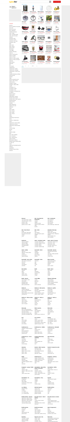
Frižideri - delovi (24, 273)
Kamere (36, 318)
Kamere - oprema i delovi (39, 320)
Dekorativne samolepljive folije (27, 314)
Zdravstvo (11, 150)
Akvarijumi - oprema (38, 370)
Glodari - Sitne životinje (38, 372)
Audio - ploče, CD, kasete (13, 35)
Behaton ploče (50, 329)
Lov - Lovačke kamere (25, 393)
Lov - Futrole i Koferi (25, 392)
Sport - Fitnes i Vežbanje (13, 134)
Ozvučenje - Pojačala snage (39, 246)
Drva (35, 343)
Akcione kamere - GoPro (26, 279)
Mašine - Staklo (24, 352)
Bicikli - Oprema (11, 46)
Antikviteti (11, 37)
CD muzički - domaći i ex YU (52, 245)
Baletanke (23, 298)
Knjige (23, 356)
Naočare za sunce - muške (26, 224)
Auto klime (23, 265)
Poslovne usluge (12, 128)
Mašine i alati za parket (38, 333)
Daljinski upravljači (25, 256)
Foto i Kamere (11, 66)
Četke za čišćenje (50, 279)
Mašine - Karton (50, 231)
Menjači (49, 273)
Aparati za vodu (37, 389)
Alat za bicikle (50, 270)
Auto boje (23, 263)
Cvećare (36, 279)
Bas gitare (36, 408)
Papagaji (36, 380)
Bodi (48, 299)
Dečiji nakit (49, 411)
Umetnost (11, 146)
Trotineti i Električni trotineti (52, 400)
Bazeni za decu (24, 291)
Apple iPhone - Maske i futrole (27, 398)
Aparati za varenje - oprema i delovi (39, 225)
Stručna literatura (25, 358)
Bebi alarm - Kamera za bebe (39, 290)
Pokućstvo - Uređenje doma (14, 120)
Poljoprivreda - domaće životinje (14, 125)
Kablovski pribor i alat (25, 412)
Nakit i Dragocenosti (12, 104)
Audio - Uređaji (11, 33)
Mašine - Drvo (24, 348)
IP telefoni (23, 409)
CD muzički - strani (51, 246)
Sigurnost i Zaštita (12, 132)
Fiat (35, 265)
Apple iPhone (50, 388)
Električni (36, 273)
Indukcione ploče (24, 275)
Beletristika (23, 359)
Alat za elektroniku (51, 311)
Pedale (49, 275)
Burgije (23, 231)
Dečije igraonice (24, 294)
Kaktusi (36, 283)
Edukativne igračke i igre (52, 292)
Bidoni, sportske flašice (25, 284)
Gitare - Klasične (37, 412)
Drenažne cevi (50, 333)
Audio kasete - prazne (51, 244)
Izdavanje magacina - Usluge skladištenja (52, 420)
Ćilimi (22, 318)
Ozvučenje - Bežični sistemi (39, 241)
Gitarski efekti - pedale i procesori (40, 413)
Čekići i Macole (37, 232)
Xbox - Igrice (50, 322)
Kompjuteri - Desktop (12, 83)
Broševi (49, 409)
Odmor (10, 108)
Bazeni (49, 264)
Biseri (49, 408)
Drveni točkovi (24, 321)
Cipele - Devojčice (25, 301)
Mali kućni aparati (12, 93)
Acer (48, 393)
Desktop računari (50, 358)
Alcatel (49, 391)
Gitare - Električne (38, 411)
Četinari (36, 282)
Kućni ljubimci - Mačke (13, 88)
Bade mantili (37, 301)
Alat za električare (51, 219)
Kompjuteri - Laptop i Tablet (13, 84)
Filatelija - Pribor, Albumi (38, 360)
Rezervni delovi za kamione (39, 350)
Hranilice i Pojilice (37, 383)
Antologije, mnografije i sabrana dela (27, 362)
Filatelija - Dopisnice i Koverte (39, 359)
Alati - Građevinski (12, 30)
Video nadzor (50, 309)
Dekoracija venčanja (25, 311)
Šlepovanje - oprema (38, 353)
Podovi (10, 121)
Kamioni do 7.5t (50, 352)
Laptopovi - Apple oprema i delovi (27, 370)
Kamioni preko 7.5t (51, 353)
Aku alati (36, 220)
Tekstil (10, 143)
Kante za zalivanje (38, 284)
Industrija (10, 76)
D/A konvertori (24, 254)
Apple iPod (23, 251)
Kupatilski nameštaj (51, 383)
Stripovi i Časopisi (12, 138)
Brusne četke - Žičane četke (26, 232)
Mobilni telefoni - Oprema (13, 96)
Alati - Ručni (11, 27)
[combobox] (35, 2)
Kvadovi (49, 398)
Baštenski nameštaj (25, 420)
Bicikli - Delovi (11, 45)
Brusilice (36, 226)
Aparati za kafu (37, 388)
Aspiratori (23, 270)
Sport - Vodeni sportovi (13, 137)
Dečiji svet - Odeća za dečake (14, 58)
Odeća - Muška (11, 112)
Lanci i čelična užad (38, 349)
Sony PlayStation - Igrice (52, 318)
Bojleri (23, 271)
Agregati (36, 222)
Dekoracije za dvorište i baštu (26, 313)
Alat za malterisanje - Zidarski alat (53, 224)
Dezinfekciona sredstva (52, 284)
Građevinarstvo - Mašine (13, 68)
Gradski (36, 275)
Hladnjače (49, 350)
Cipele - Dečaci (24, 300)
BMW (35, 263)
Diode (49, 314)
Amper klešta (37, 311)
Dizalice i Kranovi (37, 329)
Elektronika (11, 63)
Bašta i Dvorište (11, 47)
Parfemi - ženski (37, 418)
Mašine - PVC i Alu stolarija (26, 350)
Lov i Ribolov (11, 92)
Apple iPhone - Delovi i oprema (27, 400)
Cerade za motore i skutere (39, 400)
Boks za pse (24, 380)
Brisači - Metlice (37, 254)
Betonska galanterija (25, 330)
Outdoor (10, 116)
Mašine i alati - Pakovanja (52, 232)
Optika (10, 114)
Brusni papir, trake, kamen (26, 233)
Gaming (10, 72)
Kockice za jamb (50, 342)
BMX (35, 270)
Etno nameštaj (24, 323)
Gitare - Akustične (38, 409)
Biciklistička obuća (25, 282)
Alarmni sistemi (50, 310)
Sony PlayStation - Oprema (52, 321)
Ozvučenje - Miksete (38, 244)
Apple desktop (50, 360)
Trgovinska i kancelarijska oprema (15, 145)
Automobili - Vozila (12, 42)
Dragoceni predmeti (51, 412)
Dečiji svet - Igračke (12, 55)
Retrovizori (36, 404)
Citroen (36, 264)
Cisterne (49, 349)
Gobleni (23, 246)
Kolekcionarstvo (12, 81)
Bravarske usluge (25, 332)
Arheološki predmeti (25, 245)
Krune (23, 236)
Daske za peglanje (51, 283)
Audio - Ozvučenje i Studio (13, 34)
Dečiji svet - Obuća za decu (27, 297)
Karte (48, 341)
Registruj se (14, 7)
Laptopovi (23, 368)
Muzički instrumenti (12, 100)
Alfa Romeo (36, 260)
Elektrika (36, 256)
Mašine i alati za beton (38, 332)
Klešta (36, 235)
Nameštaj (10, 103)
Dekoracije (11, 60)
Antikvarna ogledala (25, 241)
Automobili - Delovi (12, 38)
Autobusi (49, 348)
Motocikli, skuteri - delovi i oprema (15, 99)
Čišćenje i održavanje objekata (53, 282)
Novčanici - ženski (25, 223)
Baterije (36, 313)
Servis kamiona (37, 352)
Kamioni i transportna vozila (14, 79)
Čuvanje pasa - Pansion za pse (27, 382)
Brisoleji (23, 342)
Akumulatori (37, 252)
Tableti (23, 372)
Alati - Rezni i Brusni (12, 29)
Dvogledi (23, 389)
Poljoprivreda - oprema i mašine (14, 122)
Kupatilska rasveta (51, 382)
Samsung (49, 389)
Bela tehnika (24, 268)
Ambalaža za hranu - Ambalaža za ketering (53, 234)
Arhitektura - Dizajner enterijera (27, 328)
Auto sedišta (50, 254)
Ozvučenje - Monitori (38, 245)
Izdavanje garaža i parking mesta (53, 418)
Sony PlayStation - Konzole (52, 320)
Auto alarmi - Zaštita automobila (53, 253)
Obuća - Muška (11, 109)
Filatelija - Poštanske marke (39, 358)
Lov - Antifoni (24, 391)
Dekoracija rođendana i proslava (27, 310)
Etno (10, 64)
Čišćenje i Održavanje (12, 51)
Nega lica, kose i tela (12, 105)
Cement (49, 332)
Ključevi (36, 237)
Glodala (23, 234)
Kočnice (49, 272)
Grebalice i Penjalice (51, 373)
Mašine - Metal (24, 349)
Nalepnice (36, 401)
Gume (49, 271)
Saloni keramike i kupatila (52, 379)
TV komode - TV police (25, 418)
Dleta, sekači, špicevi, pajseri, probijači (39, 234)
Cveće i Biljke (11, 50)
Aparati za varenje (38, 223)
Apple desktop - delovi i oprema (53, 361)
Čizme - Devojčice (24, 303)
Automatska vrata (25, 341)
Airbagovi (36, 251)
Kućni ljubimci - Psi (12, 87)
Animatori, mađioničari (25, 289)
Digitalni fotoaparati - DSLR (39, 323)
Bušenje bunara (24, 333)
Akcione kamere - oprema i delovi (40, 322)
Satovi (10, 130)
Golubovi (36, 379)
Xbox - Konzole (50, 323)
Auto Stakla (36, 253)
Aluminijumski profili (51, 328)
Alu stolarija (24, 339)
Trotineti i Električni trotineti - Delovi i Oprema (53, 402)
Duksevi (36, 304)
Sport (10, 133)
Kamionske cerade (38, 348)
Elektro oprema (11, 62)
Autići (35, 362)
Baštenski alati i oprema (52, 260)
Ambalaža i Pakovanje (13, 31)
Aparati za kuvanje (38, 392)
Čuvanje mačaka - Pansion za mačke (52, 370)
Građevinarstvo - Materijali (13, 70)
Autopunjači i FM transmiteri (52, 251)
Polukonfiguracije (50, 359)
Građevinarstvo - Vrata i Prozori (14, 71)
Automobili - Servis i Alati (13, 41)
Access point (24, 408)
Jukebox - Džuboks (51, 340)
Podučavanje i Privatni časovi (14, 117)
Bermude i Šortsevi (38, 299)
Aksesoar (11, 25)
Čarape (36, 302)
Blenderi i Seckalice (38, 393)
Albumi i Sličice (37, 361)
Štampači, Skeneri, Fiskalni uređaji (15, 141)
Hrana (49, 374)
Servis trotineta (50, 403)
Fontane (49, 371)
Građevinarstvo (12, 67)
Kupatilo (10, 85)
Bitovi (35, 231)
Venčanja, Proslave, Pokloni (14, 149)
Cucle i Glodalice (37, 291)
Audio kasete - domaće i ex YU (53, 241)
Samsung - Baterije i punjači (26, 402)
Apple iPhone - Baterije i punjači (27, 399)
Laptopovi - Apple (24, 369)
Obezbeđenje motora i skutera (40, 402)
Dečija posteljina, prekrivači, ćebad (27, 292)
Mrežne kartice (24, 413)
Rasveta (10, 129)
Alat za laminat (50, 223)
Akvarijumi (36, 369)
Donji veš (36, 303)
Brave (36, 399)
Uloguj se (13, 6)
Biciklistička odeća (25, 283)
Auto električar (24, 264)
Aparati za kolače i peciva (39, 391)
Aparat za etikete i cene (52, 235)
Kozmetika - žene (37, 420)
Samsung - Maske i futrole (26, 401)
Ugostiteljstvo (11, 147)
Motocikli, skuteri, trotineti (13, 97)
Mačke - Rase (50, 368)
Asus (48, 392)
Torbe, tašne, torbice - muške (26, 219)
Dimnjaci (36, 342)
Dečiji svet (11, 52)
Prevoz (10, 126)
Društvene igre (50, 290)
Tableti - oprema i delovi (26, 373)
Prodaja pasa (24, 379)
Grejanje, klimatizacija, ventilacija (14, 74)
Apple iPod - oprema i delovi (26, 252)
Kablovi (23, 411)
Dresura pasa (24, 383)
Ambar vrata (24, 340)
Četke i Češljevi (24, 381)
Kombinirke (36, 330)
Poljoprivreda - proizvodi (13, 124)
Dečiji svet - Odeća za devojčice (14, 59)
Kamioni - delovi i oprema (13, 80)
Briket (36, 340)
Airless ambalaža (50, 237)
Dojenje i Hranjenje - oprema (39, 292)
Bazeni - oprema (50, 265)
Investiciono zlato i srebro (52, 413)
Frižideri (23, 272)
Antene (49, 252)
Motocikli (49, 399)
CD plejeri (23, 253)
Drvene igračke (50, 291)
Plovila (10, 118)
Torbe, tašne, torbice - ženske (26, 220)
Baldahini (49, 263)
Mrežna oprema (12, 101)
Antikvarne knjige (24, 360)
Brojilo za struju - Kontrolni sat (40, 314)
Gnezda (36, 381)
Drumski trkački (37, 272)
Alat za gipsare (50, 220)
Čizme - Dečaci (24, 302)
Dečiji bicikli (36, 271)
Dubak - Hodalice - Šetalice (39, 294)
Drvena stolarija (24, 343)
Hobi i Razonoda (12, 75)
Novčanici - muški (24, 222)
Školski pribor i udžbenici (13, 139)
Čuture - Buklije (24, 320)
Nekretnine (50, 416)
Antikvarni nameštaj (25, 244)
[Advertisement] (15, 15)
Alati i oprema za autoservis (26, 260)
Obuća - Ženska (12, 110)
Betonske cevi (50, 330)
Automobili (23, 363)
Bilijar (48, 337)
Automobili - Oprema (12, 39)
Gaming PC (49, 362)
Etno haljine (24, 322)
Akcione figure (50, 289)
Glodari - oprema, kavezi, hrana (40, 373)
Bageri (36, 328)
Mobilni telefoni (11, 95)
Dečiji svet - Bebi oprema (13, 54)
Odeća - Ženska (12, 113)
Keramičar (49, 381)
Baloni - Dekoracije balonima (26, 290)
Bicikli (10, 43)
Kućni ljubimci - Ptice (12, 89)
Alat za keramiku (50, 222)
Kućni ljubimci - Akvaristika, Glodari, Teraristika (17, 91)
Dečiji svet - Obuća (12, 56)
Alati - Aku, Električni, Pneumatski (14, 26)
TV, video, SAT (11, 142)
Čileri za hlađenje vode (38, 341)
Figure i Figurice (50, 294)
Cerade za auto (50, 256)
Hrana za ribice (37, 374)
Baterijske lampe (24, 388)
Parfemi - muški (37, 419)
